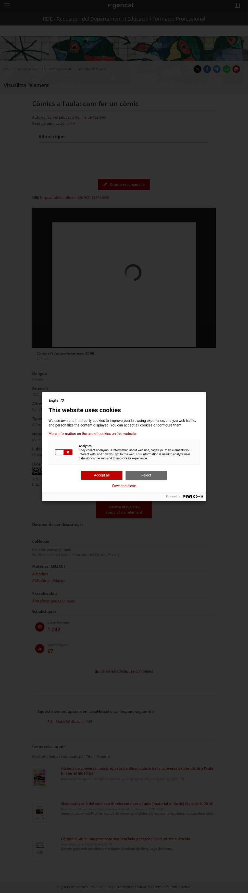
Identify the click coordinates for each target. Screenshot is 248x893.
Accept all (102, 475)
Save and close (124, 486)
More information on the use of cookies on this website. (92, 434)
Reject (146, 475)
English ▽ (56, 400)
